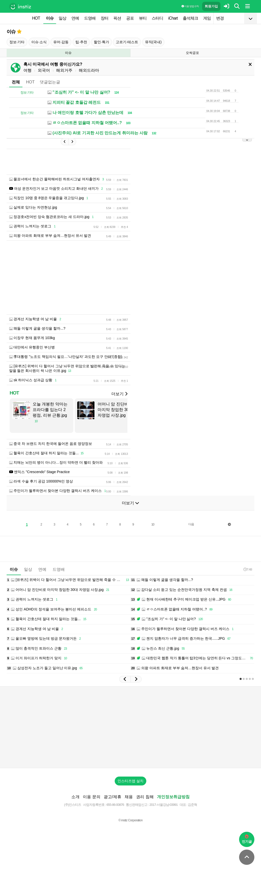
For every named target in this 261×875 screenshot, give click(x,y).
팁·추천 (81, 42)
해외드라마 (89, 70)
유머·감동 (61, 42)
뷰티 (143, 18)
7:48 (247, 569)
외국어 (44, 70)
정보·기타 (17, 42)
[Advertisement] (130, 727)
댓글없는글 (50, 82)
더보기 (119, 394)
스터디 (157, 18)
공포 (130, 18)
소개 (75, 797)
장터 (104, 18)
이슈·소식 (39, 42)
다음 (191, 524)
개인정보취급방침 (173, 797)
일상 (62, 18)
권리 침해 (144, 797)
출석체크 (190, 18)
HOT (36, 18)
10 (152, 524)
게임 (207, 18)
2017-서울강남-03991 (163, 805)
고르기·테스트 (127, 42)
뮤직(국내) (153, 42)
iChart (173, 18)
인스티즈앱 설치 (130, 781)
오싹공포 (192, 53)
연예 (75, 18)
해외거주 (64, 70)
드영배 (90, 18)
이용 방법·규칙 (190, 6)
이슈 (50, 18)
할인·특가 (101, 42)
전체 (16, 82)
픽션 (117, 18)
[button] (124, 679)
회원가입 (211, 6)
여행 (27, 70)
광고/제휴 (112, 797)
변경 (220, 18)
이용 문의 (91, 797)
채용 (129, 797)
